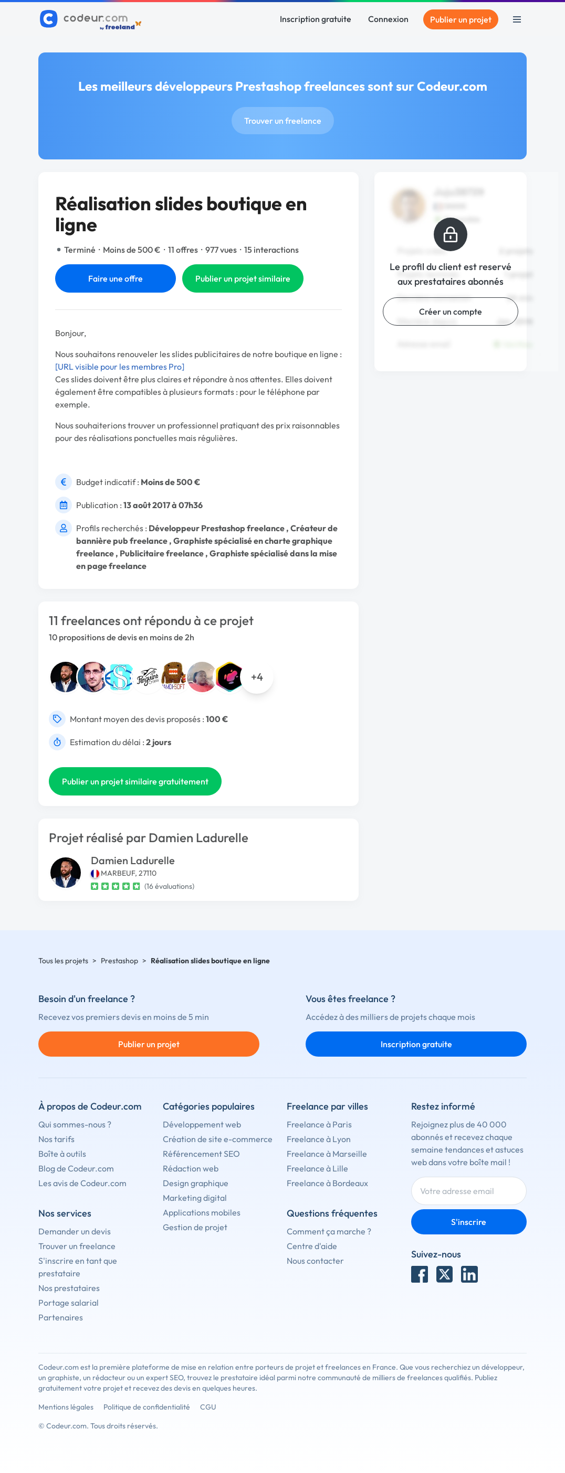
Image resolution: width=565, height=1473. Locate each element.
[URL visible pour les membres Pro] (119, 366)
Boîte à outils (62, 1153)
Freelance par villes (327, 1106)
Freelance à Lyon (319, 1139)
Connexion (388, 19)
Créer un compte (450, 311)
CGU (208, 1407)
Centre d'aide (312, 1246)
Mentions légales (65, 1407)
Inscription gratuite (315, 19)
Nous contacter (315, 1260)
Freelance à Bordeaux (327, 1183)
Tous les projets (63, 960)
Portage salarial (68, 1302)
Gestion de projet (195, 1227)
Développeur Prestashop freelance (217, 528)
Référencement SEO (201, 1153)
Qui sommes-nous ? (74, 1124)
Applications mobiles (201, 1212)
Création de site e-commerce (218, 1139)
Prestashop (119, 960)
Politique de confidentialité (146, 1407)
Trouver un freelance (282, 120)
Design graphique (195, 1183)
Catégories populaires (209, 1106)
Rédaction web (190, 1168)
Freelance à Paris (319, 1124)
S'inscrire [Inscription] (468, 1222)
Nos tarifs (56, 1139)
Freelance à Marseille (327, 1153)
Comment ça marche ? (329, 1231)
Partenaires (60, 1317)
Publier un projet (460, 19)
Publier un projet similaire (242, 278)
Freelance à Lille (317, 1168)
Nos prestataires (69, 1288)
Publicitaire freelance (162, 553)
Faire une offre (115, 278)
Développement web (202, 1124)
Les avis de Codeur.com (82, 1183)
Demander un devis (74, 1231)
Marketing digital (195, 1197)
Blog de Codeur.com (76, 1168)
